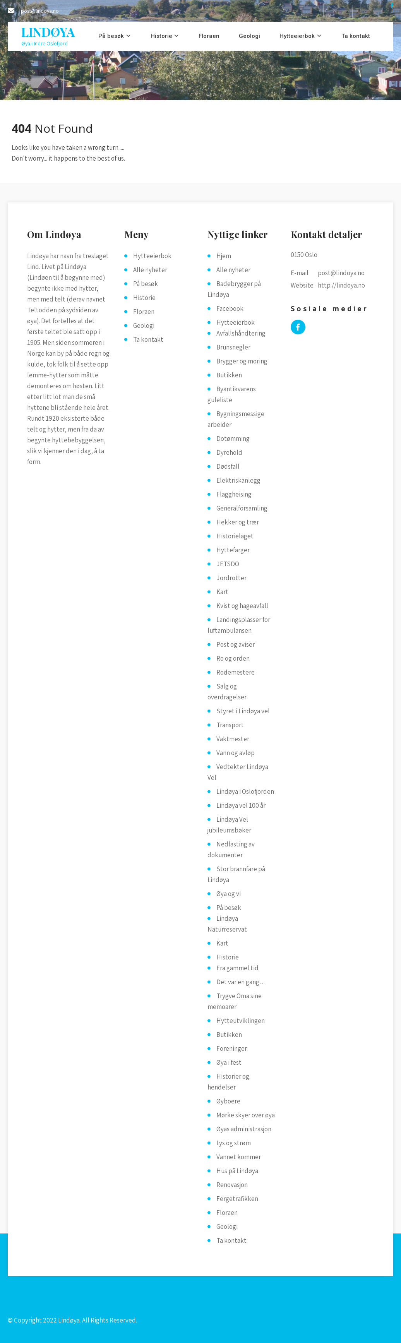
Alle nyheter (150, 270)
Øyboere (228, 1101)
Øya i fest (229, 1062)
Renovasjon (232, 1184)
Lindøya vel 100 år (241, 805)
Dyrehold (229, 452)
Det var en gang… (241, 982)
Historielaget (235, 536)
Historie (161, 36)
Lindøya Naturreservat (227, 924)
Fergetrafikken (237, 1198)
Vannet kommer (238, 1157)
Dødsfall (228, 466)
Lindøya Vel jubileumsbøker (229, 824)
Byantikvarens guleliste (231, 394)
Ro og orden (233, 658)
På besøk (111, 36)
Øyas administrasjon (243, 1129)
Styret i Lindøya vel (243, 711)
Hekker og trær (237, 522)
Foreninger (231, 1048)
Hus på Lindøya (237, 1171)
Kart (222, 592)
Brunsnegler (233, 347)
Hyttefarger (233, 550)
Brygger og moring (241, 361)
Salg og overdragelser (227, 691)
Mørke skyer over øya (245, 1115)
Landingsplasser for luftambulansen (238, 625)
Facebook (229, 308)
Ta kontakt (355, 36)
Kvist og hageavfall (242, 605)
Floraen (209, 36)
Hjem (223, 256)
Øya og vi (228, 893)
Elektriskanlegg (238, 480)
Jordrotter (231, 578)
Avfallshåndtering (241, 333)
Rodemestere (235, 672)
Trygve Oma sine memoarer (234, 1001)
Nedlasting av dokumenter (231, 849)
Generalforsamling (241, 508)
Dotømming (233, 438)
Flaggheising (234, 494)
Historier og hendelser (228, 1081)
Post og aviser (235, 644)
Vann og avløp (235, 753)
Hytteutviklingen (240, 1020)
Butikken (229, 375)
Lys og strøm (233, 1143)
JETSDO (227, 564)
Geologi (249, 36)
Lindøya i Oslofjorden (245, 791)
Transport (230, 725)
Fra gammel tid (237, 968)
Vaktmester (232, 739)
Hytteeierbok (297, 36)
